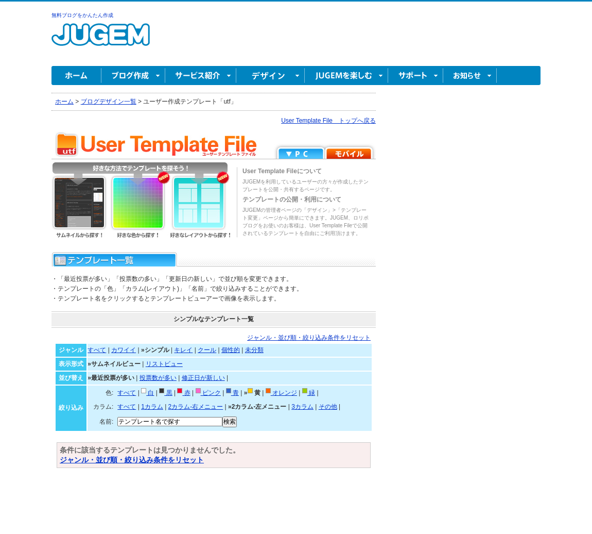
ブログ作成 (133, 75)
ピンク (208, 392)
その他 (328, 406)
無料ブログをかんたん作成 (82, 15)
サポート (415, 75)
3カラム (302, 406)
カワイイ (123, 350)
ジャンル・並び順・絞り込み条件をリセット (309, 337)
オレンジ (281, 392)
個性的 (230, 350)
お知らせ (470, 75)
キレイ (183, 350)
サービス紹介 (200, 75)
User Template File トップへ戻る (328, 120)
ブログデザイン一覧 (108, 101)
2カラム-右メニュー (195, 406)
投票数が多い (158, 377)
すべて (97, 350)
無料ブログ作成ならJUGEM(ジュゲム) (100, 40)
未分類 (254, 350)
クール (207, 350)
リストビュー (164, 364)
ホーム (76, 75)
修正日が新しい (203, 377)
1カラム (152, 406)
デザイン (270, 75)
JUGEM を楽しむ (346, 75)
